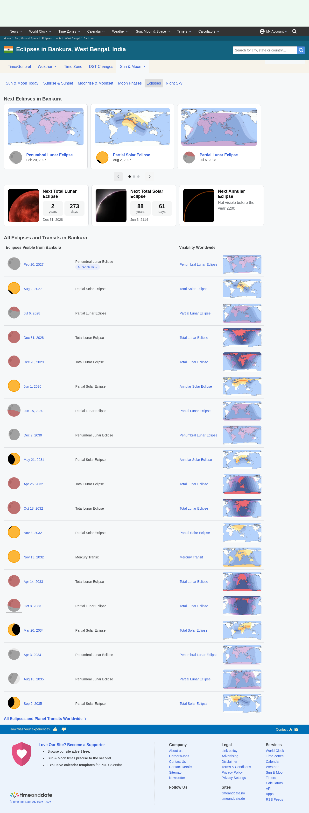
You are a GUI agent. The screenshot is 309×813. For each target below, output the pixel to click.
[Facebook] (172, 796)
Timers (182, 31)
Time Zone (73, 66)
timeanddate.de (233, 798)
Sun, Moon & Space (151, 31)
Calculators (206, 31)
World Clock (38, 31)
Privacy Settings (234, 778)
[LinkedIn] (189, 796)
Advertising (230, 756)
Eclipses (47, 38)
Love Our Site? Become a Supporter (72, 745)
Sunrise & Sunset (58, 83)
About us (176, 751)
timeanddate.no (233, 793)
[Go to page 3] (138, 176)
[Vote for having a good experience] (55, 729)
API (268, 789)
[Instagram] (197, 796)
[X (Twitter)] (181, 796)
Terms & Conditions (236, 767)
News (14, 31)
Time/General (19, 66)
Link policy (229, 751)
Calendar (94, 31)
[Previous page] (118, 176)
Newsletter (177, 778)
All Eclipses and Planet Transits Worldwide (46, 719)
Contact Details (180, 767)
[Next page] (149, 176)
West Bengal (72, 38)
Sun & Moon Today (22, 83)
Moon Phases (130, 83)
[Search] (294, 31)
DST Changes (101, 66)
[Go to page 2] (134, 176)
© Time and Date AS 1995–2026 (30, 802)
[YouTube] (206, 796)
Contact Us (287, 729)
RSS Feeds (274, 799)
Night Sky (174, 83)
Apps (270, 794)
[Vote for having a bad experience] (64, 729)
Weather (118, 31)
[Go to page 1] (129, 176)
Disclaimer (229, 761)
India (58, 38)
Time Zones (67, 31)
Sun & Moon (133, 66)
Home (7, 38)
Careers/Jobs (179, 756)
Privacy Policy (232, 772)
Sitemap (175, 772)
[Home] (31, 795)
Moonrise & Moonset (95, 83)
